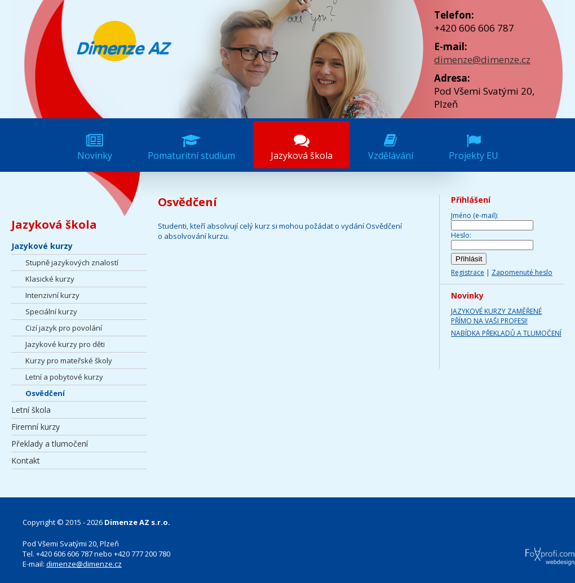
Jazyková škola (302, 155)
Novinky (94, 155)
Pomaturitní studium (191, 155)
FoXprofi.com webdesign (518, 552)
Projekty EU (473, 155)
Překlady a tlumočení (49, 443)
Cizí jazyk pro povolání (63, 328)
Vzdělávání (390, 155)
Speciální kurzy (51, 311)
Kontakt (25, 460)
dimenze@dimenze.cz (482, 59)
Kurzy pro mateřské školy (68, 360)
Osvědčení (45, 393)
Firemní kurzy (35, 426)
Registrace (467, 272)
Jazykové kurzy (42, 246)
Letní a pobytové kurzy (64, 377)
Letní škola (31, 409)
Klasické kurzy (49, 279)
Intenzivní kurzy (52, 295)
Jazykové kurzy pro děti (65, 344)
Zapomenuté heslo (522, 272)
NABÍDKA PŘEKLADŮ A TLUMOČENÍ (506, 333)
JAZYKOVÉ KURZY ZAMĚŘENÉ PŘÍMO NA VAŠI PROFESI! (496, 316)
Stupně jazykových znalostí (71, 262)
